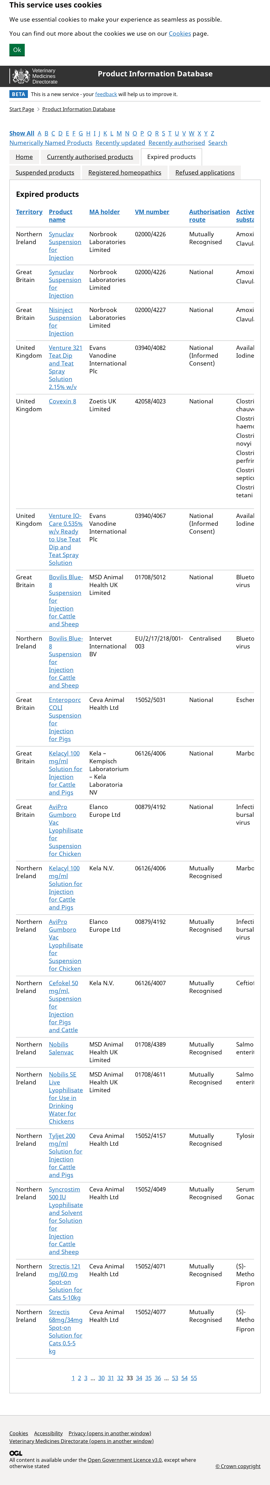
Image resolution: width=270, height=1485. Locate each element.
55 (194, 1378)
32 (120, 1378)
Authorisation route (209, 216)
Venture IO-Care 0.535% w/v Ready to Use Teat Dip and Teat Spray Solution (66, 539)
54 (184, 1378)
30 (101, 1378)
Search (217, 143)
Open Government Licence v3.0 (125, 1460)
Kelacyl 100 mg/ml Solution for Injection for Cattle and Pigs (65, 772)
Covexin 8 (62, 401)
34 (139, 1378)
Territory (29, 212)
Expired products (171, 157)
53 (175, 1378)
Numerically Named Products (50, 143)
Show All (21, 133)
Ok (17, 50)
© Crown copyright (238, 1466)
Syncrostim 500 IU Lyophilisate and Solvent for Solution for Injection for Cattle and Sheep (66, 1220)
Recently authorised (176, 143)
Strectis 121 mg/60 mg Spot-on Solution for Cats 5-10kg (65, 1282)
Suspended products (45, 173)
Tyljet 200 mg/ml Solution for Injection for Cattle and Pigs (65, 1155)
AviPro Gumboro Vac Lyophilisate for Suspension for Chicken (66, 830)
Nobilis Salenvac (61, 1048)
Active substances (252, 216)
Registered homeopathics (124, 173)
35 (148, 1378)
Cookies (180, 33)
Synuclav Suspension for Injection (65, 246)
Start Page (21, 109)
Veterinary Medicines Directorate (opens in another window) (81, 1441)
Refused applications (205, 173)
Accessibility (48, 1433)
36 (158, 1378)
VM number (152, 212)
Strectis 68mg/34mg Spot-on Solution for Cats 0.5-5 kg (66, 1331)
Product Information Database (155, 73)
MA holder (104, 212)
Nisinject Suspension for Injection (65, 321)
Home (24, 157)
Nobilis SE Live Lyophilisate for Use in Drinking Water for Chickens (66, 1097)
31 (111, 1378)
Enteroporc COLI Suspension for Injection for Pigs (65, 719)
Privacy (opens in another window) (110, 1433)
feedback (106, 94)
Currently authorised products (90, 157)
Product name (60, 216)
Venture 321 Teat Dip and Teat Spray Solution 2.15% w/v (65, 367)
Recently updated (120, 143)
